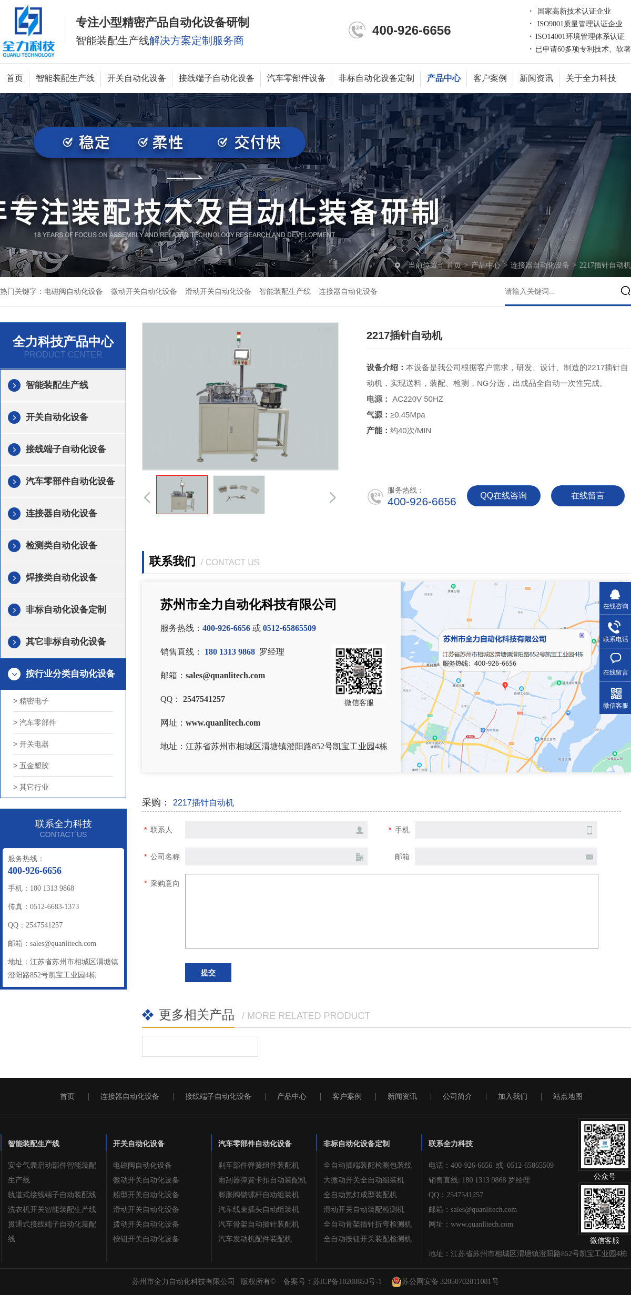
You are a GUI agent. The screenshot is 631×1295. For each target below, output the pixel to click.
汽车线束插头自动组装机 (258, 1210)
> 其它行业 (31, 787)
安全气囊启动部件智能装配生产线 (52, 1172)
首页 (14, 78)
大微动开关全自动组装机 (363, 1180)
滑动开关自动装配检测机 (363, 1210)
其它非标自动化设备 (66, 642)
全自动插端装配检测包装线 (367, 1165)
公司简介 (457, 1096)
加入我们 (512, 1096)
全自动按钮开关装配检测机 (367, 1239)
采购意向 (165, 883)
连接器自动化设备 (541, 265)
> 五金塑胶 (31, 765)
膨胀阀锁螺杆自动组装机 (258, 1195)
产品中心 (444, 78)
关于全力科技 (591, 78)
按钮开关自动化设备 (146, 1239)
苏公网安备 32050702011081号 (445, 1282)
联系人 (161, 829)
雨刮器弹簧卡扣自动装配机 (262, 1180)
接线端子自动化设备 (217, 78)
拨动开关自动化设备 (146, 1224)
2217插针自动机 (605, 265)
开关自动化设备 (136, 78)
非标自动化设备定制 (376, 78)
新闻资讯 (536, 78)
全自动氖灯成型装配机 (360, 1195)
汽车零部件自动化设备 (70, 481)
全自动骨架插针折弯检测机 (367, 1224)
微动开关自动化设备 (144, 291)
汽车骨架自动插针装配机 (258, 1224)
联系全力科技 (451, 1144)
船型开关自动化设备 (146, 1195)
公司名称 (165, 856)
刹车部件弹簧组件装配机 (258, 1165)
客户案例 (490, 78)
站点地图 (568, 1096)
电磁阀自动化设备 (73, 291)
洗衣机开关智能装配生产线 (52, 1210)
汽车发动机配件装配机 (255, 1239)
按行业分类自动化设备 (70, 674)
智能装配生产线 (65, 78)
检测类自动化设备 (61, 545)
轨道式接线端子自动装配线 (52, 1195)
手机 (402, 829)
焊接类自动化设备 (61, 578)
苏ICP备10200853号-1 (347, 1282)
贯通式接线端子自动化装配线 (52, 1231)
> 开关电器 (31, 744)
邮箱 (402, 856)
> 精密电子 (31, 701)
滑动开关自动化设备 (218, 291)
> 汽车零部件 (34, 722)
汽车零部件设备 (296, 78)
